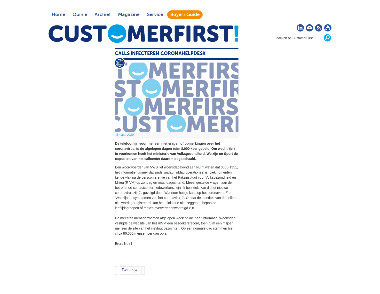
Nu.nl (200, 167)
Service (155, 14)
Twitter (127, 270)
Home (58, 14)
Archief (103, 14)
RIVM (162, 223)
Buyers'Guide (185, 14)
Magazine (129, 14)
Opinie (79, 14)
